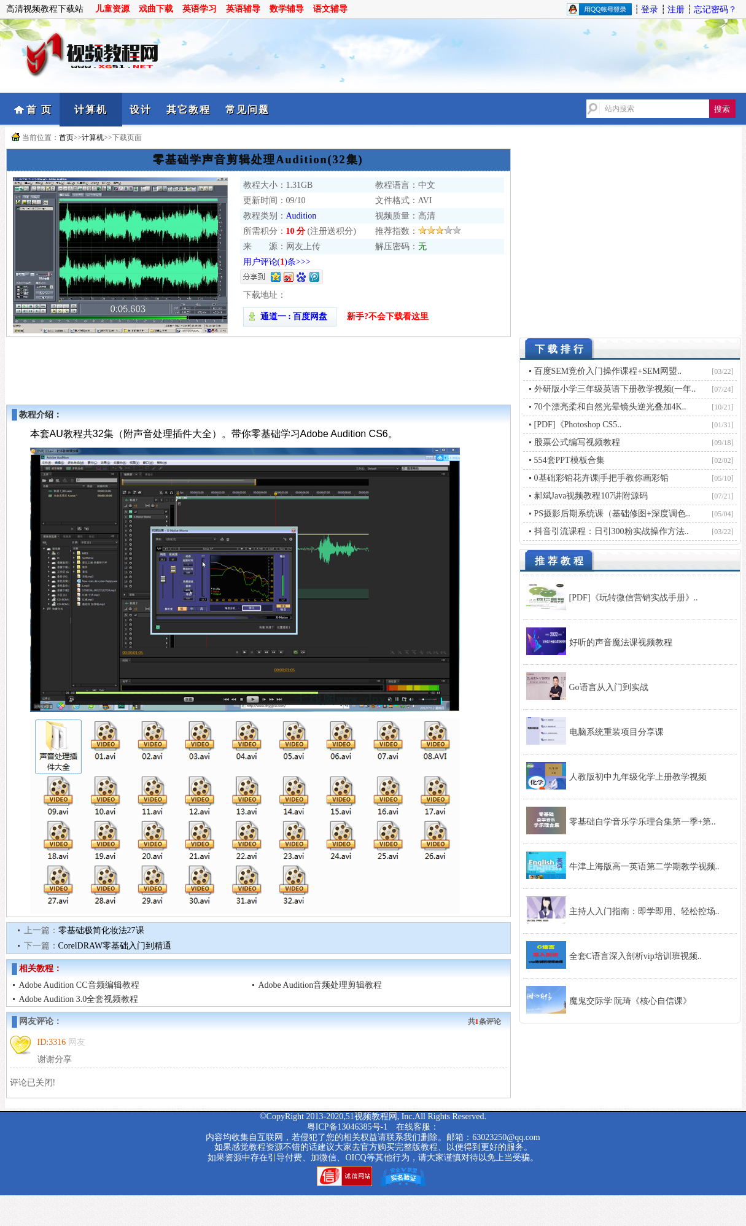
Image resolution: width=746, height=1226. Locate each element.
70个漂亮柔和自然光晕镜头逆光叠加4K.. (610, 406)
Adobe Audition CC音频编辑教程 (79, 985)
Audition (301, 215)
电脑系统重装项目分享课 (616, 732)
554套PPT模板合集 (569, 460)
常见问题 (247, 109)
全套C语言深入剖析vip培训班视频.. (635, 956)
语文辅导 (330, 9)
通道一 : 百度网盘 (290, 316)
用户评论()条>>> (277, 261)
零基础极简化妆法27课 (101, 930)
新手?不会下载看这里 (388, 316)
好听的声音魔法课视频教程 (620, 642)
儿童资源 (112, 9)
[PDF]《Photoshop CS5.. (578, 424)
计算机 (90, 109)
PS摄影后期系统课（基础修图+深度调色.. (612, 513)
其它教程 (188, 109)
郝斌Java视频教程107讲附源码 (591, 495)
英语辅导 (243, 9)
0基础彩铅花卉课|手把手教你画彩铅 (601, 478)
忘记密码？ (715, 9)
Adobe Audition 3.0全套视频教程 (79, 999)
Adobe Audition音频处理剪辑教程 (320, 985)
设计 (141, 109)
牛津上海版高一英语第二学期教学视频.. (644, 866)
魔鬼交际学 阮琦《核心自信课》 (630, 1001)
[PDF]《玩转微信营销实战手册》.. (633, 597)
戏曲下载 (156, 9)
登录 (649, 9)
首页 (66, 137)
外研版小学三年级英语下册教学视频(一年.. (615, 389)
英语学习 (199, 9)
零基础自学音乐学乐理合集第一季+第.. (642, 821)
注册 (676, 9)
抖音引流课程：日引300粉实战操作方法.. (611, 531)
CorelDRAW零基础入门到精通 (115, 945)
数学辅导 (287, 9)
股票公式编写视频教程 (577, 442)
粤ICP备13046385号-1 (347, 1126)
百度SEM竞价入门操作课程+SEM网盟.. (608, 371)
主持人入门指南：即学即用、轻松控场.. (644, 911)
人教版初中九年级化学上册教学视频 (638, 777)
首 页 (39, 109)
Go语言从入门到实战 (608, 687)
